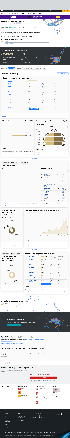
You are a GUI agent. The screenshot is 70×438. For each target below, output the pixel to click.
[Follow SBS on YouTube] (53, 414)
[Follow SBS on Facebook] (51, 414)
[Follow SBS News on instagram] (7, 389)
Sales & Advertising (26, 432)
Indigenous (22, 10)
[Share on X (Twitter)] (7, 362)
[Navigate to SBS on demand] (66, 11)
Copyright (6, 432)
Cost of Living (39, 13)
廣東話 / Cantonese (21, 416)
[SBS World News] (56, 390)
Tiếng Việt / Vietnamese (22, 417)
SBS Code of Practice (36, 432)
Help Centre (54, 10)
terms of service (41, 380)
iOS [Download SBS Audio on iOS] (21, 393)
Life (58, 13)
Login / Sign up (48, 10)
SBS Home (6, 413)
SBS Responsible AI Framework (44, 432)
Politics (34, 13)
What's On (14, 10)
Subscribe (44, 377)
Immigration (45, 13)
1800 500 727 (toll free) (38, 413)
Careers (50, 432)
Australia (27, 13)
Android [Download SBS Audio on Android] (24, 393)
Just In (10, 13)
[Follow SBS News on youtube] (10, 389)
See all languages (21, 420)
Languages (10, 10)
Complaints (31, 432)
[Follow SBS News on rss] (15, 389)
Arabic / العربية (20, 413)
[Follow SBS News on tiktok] (12, 389)
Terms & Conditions (10, 432)
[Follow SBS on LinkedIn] (62, 414)
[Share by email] (9, 362)
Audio (7, 10)
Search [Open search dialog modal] (59, 10)
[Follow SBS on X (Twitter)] (59, 414)
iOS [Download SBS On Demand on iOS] (21, 396)
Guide (17, 10)
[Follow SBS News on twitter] (5, 389)
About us (53, 432)
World (31, 13)
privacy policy (47, 380)
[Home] (2, 10)
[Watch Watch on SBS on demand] (57, 396)
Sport (25, 10)
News (5, 10)
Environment (55, 13)
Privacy (15, 432)
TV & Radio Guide (7, 421)
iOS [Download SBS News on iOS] (21, 389)
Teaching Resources (8, 427)
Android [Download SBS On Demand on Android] (24, 396)
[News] (4, 13)
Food (19, 10)
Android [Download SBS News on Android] (24, 389)
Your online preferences (20, 432)
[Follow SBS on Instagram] (56, 414)
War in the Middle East (21, 13)
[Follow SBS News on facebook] (2, 389)
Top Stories (14, 13)
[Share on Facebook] (5, 362)
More (28, 10)
